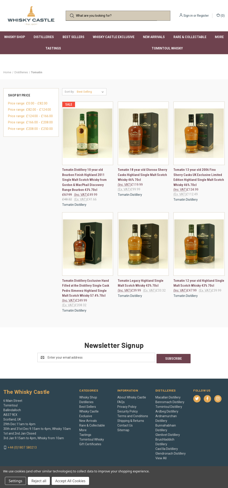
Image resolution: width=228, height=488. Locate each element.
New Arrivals (154, 37)
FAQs (121, 401)
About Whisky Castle (131, 396)
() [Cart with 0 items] (220, 15)
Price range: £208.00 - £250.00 (30, 129)
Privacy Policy (126, 405)
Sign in (188, 15)
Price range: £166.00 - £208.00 (30, 122)
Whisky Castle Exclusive (113, 37)
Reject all (38, 480)
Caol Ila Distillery (166, 447)
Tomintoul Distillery (168, 405)
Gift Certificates (90, 443)
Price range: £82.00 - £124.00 (29, 110)
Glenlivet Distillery (167, 433)
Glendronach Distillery (170, 452)
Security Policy (127, 410)
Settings (15, 480)
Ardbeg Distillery (166, 410)
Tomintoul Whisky (167, 48)
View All (161, 457)
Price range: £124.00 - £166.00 (30, 116)
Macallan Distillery (168, 396)
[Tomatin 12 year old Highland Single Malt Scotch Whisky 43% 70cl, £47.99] (199, 244)
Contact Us (125, 424)
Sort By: (69, 91)
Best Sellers (73, 37)
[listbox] (91, 91)
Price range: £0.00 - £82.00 (27, 103)
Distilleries (44, 37)
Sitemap (123, 429)
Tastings (53, 48)
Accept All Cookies (70, 480)
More (219, 37)
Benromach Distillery (169, 401)
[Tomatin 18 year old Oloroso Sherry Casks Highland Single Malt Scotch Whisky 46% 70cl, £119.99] (143, 133)
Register (203, 15)
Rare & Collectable (189, 37)
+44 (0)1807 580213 (22, 446)
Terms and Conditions (132, 415)
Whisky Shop (14, 37)
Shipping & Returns (130, 419)
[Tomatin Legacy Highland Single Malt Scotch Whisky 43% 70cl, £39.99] (143, 244)
